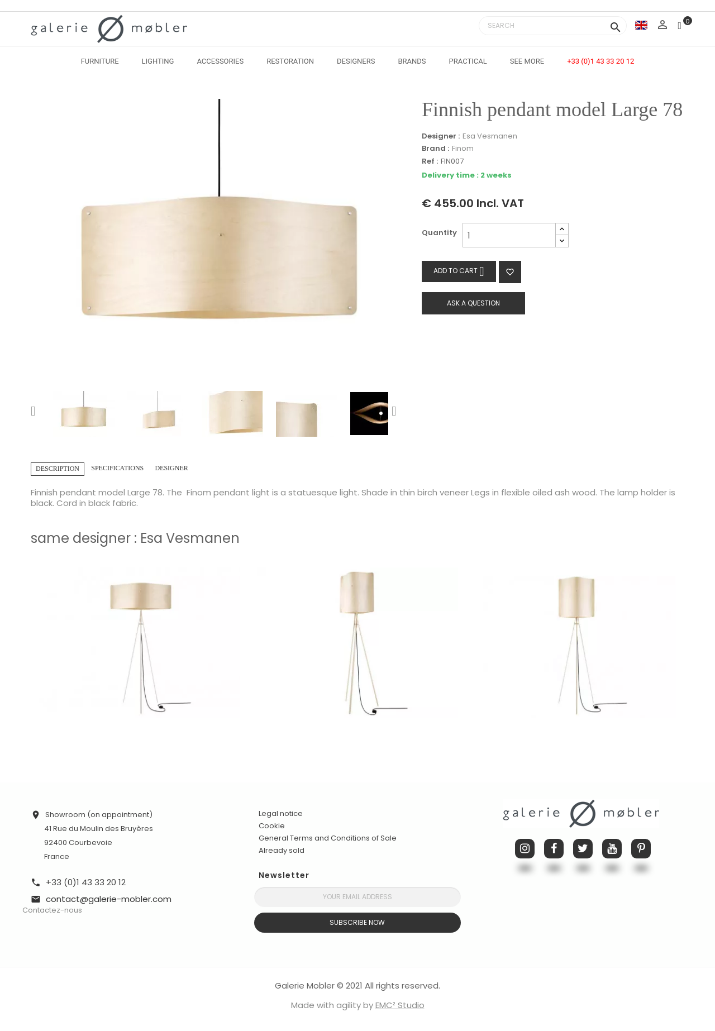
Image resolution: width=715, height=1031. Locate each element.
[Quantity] (509, 235)
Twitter (583, 848)
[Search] (553, 25)
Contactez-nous (52, 910)
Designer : (441, 136)
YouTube (612, 848)
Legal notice (281, 813)
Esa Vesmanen (490, 136)
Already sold (281, 850)
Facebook (554, 848)
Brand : (435, 148)
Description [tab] (57, 468)
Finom (463, 148)
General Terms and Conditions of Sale (328, 838)
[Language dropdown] (641, 25)
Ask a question (473, 303)
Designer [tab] (171, 468)
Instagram (525, 848)
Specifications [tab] (117, 468)
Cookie (272, 826)
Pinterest (641, 848)
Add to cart (458, 271)
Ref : (430, 161)
